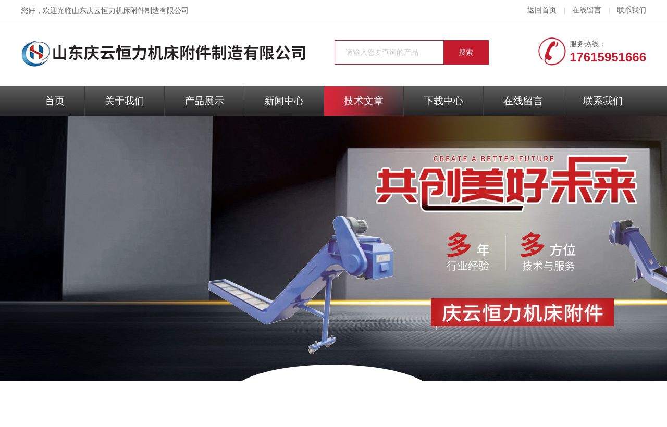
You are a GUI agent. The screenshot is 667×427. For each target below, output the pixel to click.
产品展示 (204, 100)
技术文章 (364, 100)
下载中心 (443, 100)
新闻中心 (284, 100)
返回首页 (542, 10)
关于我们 (124, 100)
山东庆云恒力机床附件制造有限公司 (130, 11)
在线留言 (586, 10)
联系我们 (631, 10)
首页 (55, 100)
